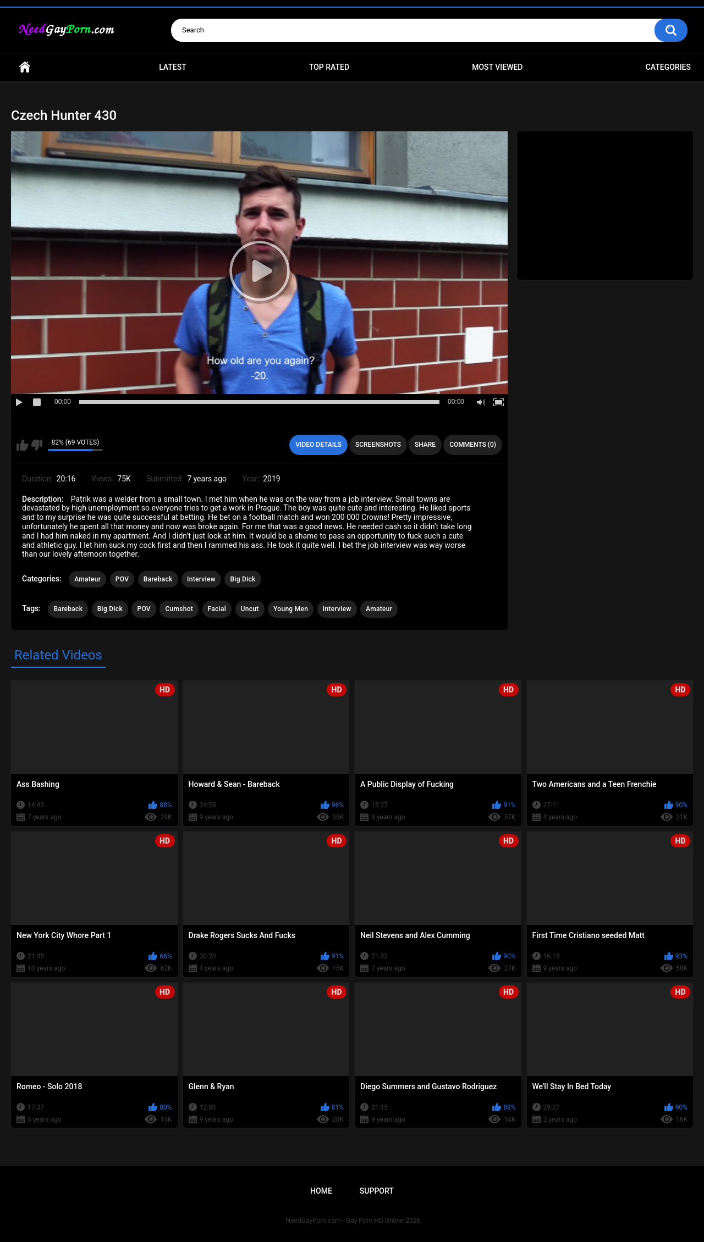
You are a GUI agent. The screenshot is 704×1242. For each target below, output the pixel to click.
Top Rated (329, 67)
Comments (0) (472, 444)
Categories (668, 67)
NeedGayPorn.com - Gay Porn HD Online (345, 1220)
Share (425, 444)
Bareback (158, 579)
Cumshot (179, 609)
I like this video (22, 445)
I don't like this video (36, 445)
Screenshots (378, 444)
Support (377, 1190)
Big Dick (242, 579)
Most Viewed (497, 67)
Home (24, 67)
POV (122, 579)
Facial (217, 609)
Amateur (87, 579)
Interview (201, 579)
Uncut (250, 609)
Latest (172, 67)
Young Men (290, 609)
